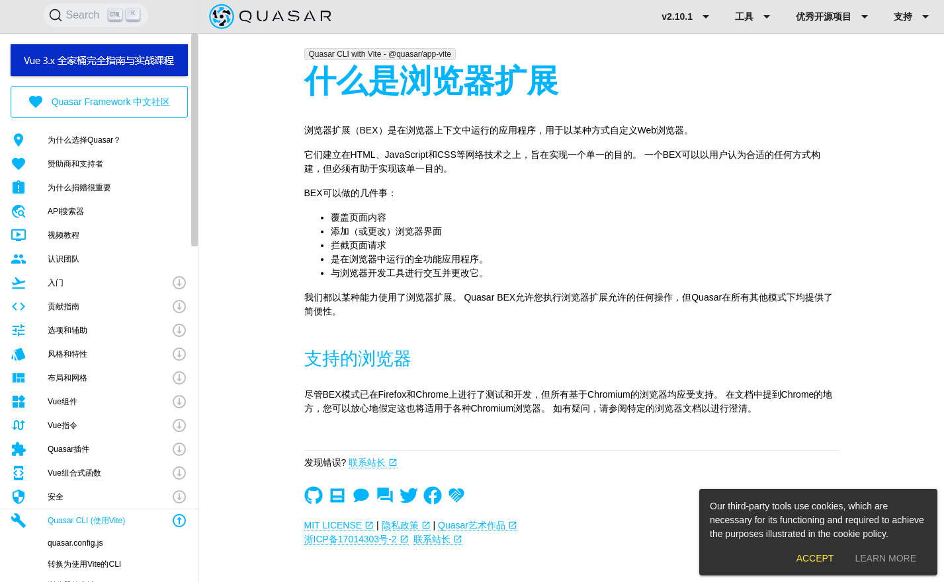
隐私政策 (406, 525)
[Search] (96, 15)
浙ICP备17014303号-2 (356, 539)
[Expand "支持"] (913, 16)
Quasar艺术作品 (477, 525)
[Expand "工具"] (754, 16)
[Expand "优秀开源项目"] (834, 16)
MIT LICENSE (339, 525)
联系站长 (373, 462)
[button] (99, 283)
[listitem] (99, 140)
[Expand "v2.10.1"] (687, 16)
